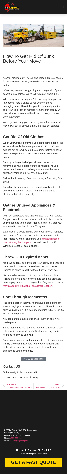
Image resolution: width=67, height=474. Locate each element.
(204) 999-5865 (16, 438)
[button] (63, 7)
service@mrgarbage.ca (19, 441)
